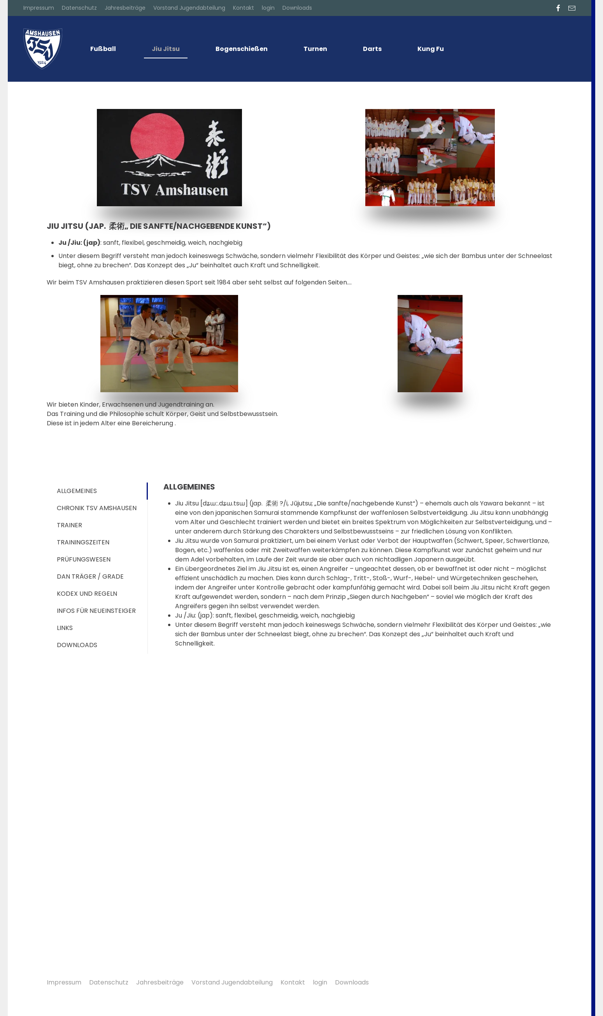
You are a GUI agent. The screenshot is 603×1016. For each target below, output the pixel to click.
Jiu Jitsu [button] (166, 48)
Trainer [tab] (69, 525)
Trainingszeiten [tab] (83, 542)
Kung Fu (430, 48)
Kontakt (243, 8)
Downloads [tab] (77, 644)
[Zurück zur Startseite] (42, 48)
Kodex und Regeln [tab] (87, 593)
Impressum (38, 8)
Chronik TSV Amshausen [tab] (97, 508)
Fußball (103, 48)
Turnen (315, 48)
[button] (570, 983)
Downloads (297, 8)
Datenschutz (79, 8)
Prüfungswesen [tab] (83, 559)
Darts (372, 48)
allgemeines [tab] (77, 490)
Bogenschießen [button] (242, 48)
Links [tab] (65, 627)
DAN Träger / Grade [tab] (90, 576)
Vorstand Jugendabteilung (189, 8)
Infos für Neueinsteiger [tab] (96, 610)
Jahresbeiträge (125, 8)
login (268, 8)
